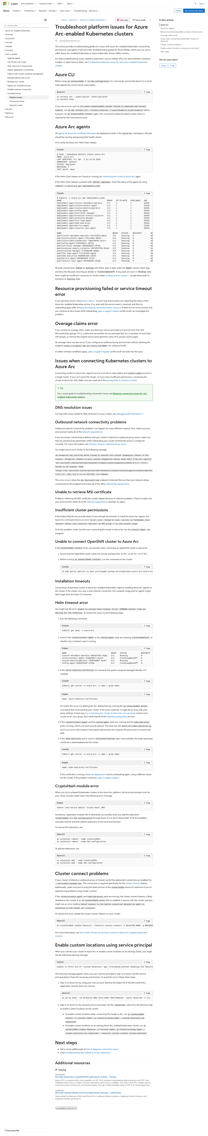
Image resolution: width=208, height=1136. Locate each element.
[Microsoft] (5, 3)
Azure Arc (73, 20)
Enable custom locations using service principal (180, 48)
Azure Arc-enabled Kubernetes (92, 20)
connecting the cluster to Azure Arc (118, 176)
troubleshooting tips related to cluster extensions (87, 1052)
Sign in (202, 3)
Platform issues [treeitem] (16, 97)
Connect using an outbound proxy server (107, 444)
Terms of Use (97, 1128)
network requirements (92, 431)
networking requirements (117, 483)
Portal (178, 10)
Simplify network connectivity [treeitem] (19, 89)
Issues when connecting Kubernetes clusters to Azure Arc (180, 39)
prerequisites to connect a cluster (121, 380)
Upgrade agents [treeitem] (13, 58)
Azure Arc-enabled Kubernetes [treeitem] (17, 30)
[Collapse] (45, 20)
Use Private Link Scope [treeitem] (16, 62)
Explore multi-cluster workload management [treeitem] (25, 73)
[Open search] (195, 3)
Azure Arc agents (167, 28)
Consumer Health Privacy (76, 1128)
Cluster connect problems (171, 44)
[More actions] (150, 20)
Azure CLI (164, 24)
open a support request (108, 311)
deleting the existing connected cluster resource (99, 307)
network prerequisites (117, 716)
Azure (64, 20)
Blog (36, 1128)
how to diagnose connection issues (102, 1049)
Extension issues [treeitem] (16, 105)
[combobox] (26, 25)
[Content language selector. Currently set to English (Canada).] (12, 1121)
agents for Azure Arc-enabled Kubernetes (77, 133)
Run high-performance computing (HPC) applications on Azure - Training (85, 1077)
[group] (104, 229)
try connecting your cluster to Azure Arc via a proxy (109, 713)
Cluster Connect (133, 883)
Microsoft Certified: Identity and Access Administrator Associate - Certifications (88, 1093)
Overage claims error (169, 35)
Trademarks (110, 1128)
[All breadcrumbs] (57, 20)
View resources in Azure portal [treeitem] (19, 66)
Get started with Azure (194, 10)
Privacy (58, 1128)
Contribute (47, 1128)
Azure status (88, 300)
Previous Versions (24, 1128)
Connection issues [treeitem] (17, 101)
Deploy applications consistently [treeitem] (20, 69)
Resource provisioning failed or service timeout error (182, 32)
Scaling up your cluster (116, 275)
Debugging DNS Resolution (129, 413)
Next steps (165, 51)
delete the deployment (95, 774)
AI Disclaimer (8, 1128)
